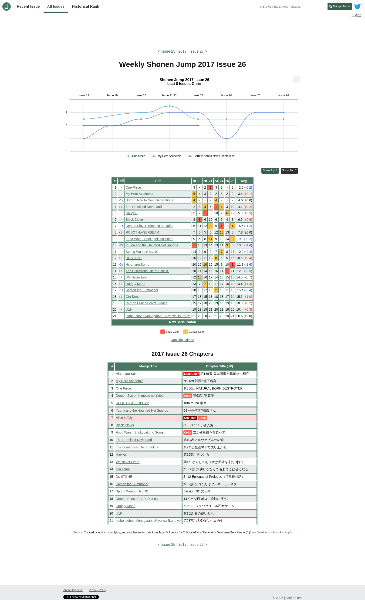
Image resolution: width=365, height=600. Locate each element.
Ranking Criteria (182, 340)
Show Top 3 (270, 170)
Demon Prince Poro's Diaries (146, 303)
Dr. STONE (134, 258)
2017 (182, 51)
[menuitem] (296, 79)
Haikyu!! (132, 213)
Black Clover (135, 219)
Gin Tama (133, 296)
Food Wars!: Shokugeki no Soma (149, 239)
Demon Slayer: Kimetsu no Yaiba (149, 226)
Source (78, 532)
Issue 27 (197, 51)
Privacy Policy (97, 590)
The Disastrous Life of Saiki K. (147, 271)
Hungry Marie (135, 284)
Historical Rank (85, 6)
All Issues (56, 6)
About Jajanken (73, 590)
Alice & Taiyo (125, 418)
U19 (129, 309)
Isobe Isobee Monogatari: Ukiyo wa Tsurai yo (158, 316)
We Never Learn (137, 277)
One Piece (133, 187)
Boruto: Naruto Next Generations (149, 200)
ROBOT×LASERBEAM (142, 232)
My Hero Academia (139, 194)
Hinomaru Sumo (137, 264)
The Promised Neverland (144, 207)
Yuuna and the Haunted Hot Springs (152, 245)
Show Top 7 (289, 170)
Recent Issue (28, 6)
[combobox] (293, 6)
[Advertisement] (182, 32)
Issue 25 (168, 51)
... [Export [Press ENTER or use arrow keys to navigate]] (296, 79)
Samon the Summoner (142, 290)
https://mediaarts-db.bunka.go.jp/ (270, 532)
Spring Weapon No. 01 (142, 252)
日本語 (356, 15)
